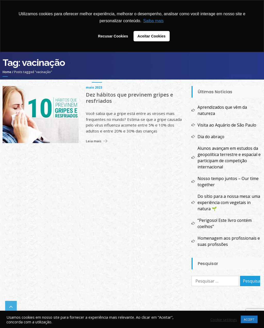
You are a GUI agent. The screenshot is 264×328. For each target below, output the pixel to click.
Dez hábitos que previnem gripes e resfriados (129, 98)
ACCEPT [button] (249, 319)
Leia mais (93, 141)
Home (7, 72)
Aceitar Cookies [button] (151, 36)
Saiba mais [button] (153, 21)
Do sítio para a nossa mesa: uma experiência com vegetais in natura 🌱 (228, 202)
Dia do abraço (210, 136)
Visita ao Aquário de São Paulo (226, 125)
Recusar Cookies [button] (113, 36)
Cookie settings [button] (223, 319)
